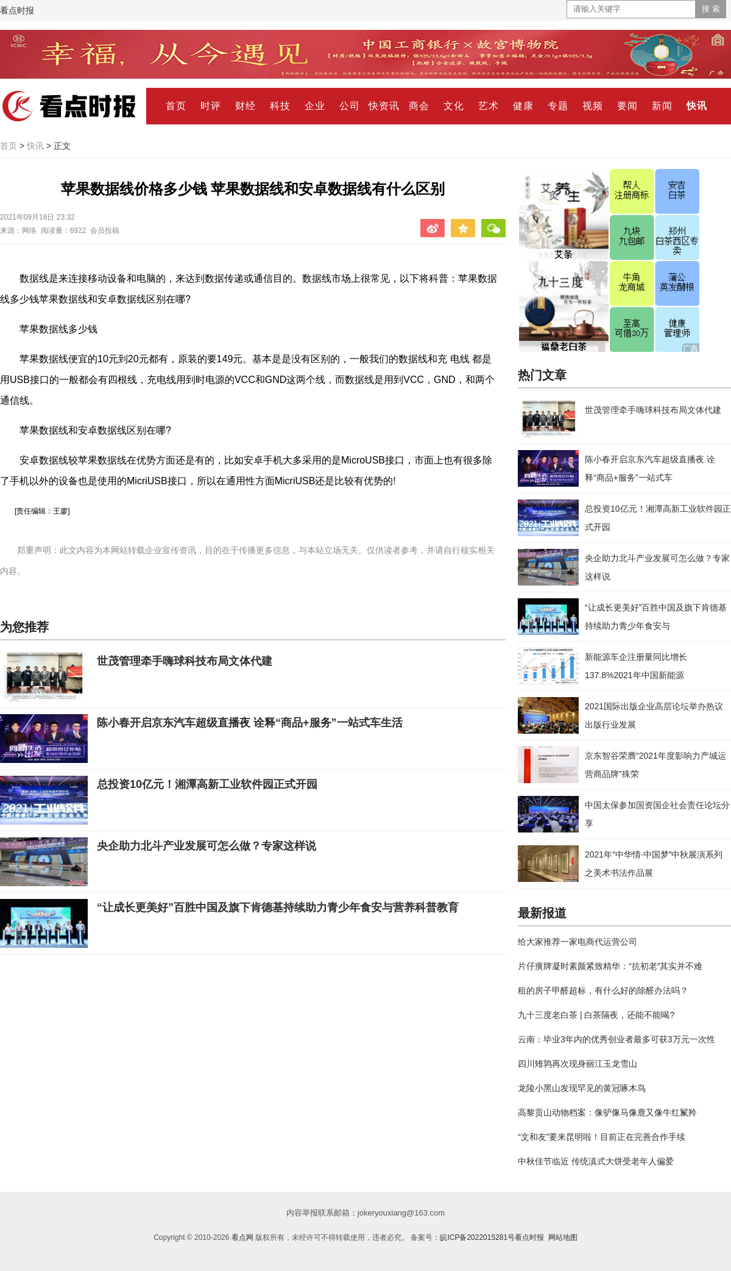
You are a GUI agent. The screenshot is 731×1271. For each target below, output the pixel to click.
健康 (523, 106)
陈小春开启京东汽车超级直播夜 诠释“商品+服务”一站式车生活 (250, 723)
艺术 (488, 106)
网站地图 (562, 1237)
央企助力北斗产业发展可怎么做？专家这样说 (206, 846)
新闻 (662, 106)
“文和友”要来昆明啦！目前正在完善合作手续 (601, 1137)
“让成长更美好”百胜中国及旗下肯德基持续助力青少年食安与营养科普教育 (278, 907)
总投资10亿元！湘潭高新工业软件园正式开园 (207, 784)
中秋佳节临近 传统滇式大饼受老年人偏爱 (596, 1161)
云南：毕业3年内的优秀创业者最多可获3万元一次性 (616, 1039)
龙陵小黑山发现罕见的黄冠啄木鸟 (582, 1088)
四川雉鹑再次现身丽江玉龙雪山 (577, 1064)
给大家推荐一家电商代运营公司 (577, 942)
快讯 (697, 106)
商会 (419, 106)
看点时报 (17, 10)
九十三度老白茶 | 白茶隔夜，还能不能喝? (596, 1015)
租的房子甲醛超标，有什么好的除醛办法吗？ (603, 990)
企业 (315, 106)
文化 (453, 106)
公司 (349, 106)
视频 (592, 106)
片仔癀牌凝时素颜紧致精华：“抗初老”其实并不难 (610, 966)
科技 (280, 106)
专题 (558, 106)
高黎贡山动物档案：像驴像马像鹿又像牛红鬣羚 (607, 1112)
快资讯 (384, 106)
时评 (210, 106)
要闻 (627, 106)
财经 (245, 106)
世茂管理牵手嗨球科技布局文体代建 (184, 661)
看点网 (242, 1237)
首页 (176, 106)
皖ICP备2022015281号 (477, 1237)
